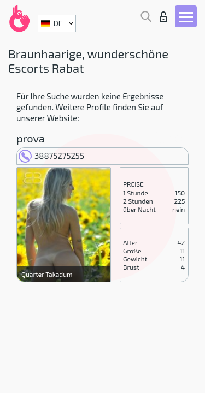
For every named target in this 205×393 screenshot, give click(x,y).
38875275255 (51, 155)
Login (163, 17)
